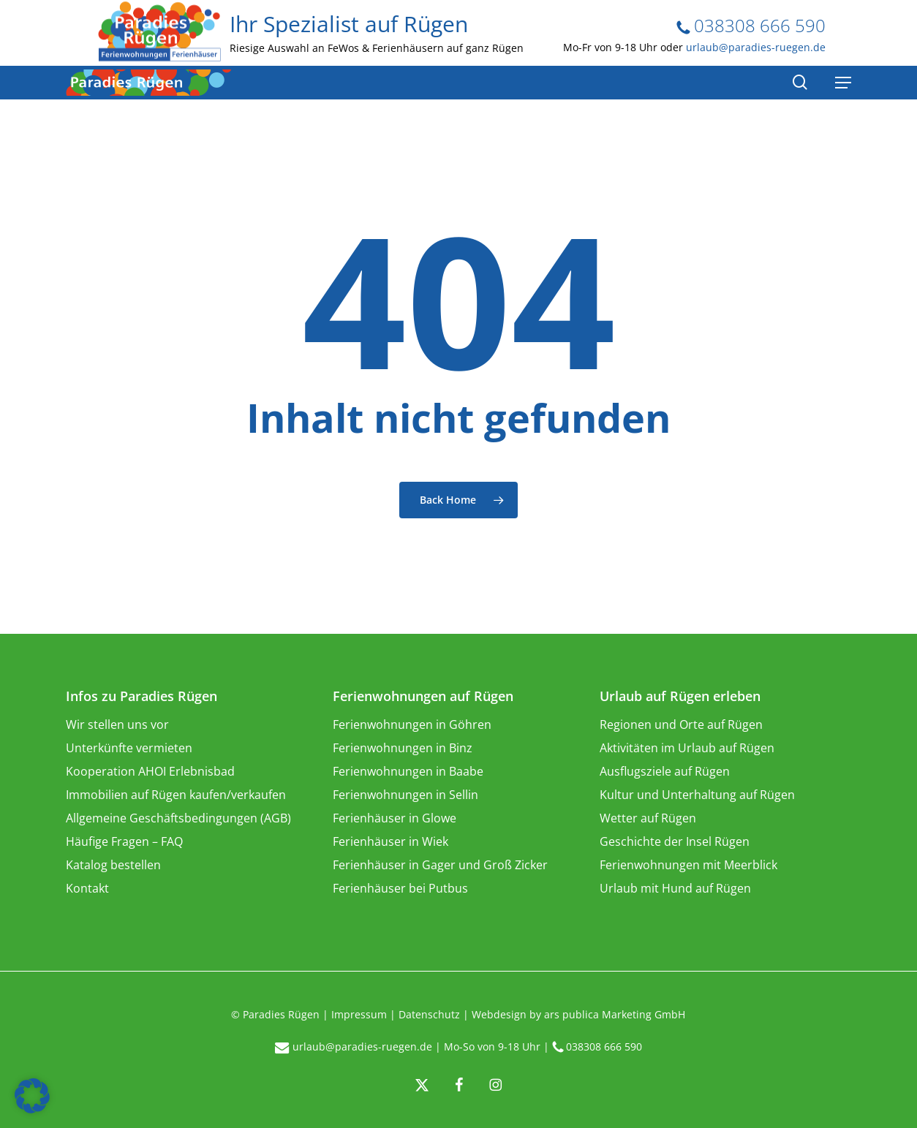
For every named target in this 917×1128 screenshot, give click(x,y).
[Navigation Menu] (843, 82)
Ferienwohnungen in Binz (402, 748)
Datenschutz (429, 1014)
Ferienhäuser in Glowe (394, 818)
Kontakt (87, 888)
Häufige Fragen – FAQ (124, 841)
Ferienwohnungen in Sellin (405, 795)
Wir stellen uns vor (117, 724)
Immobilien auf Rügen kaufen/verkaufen (176, 795)
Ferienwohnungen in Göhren (412, 724)
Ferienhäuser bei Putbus (400, 888)
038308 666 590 (751, 25)
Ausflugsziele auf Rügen (665, 771)
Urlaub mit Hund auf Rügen (675, 888)
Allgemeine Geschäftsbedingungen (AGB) (178, 818)
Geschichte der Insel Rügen (675, 841)
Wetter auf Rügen (648, 818)
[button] (32, 1096)
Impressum (359, 1014)
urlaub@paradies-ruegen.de (756, 47)
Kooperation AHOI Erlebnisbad (150, 771)
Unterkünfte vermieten (129, 748)
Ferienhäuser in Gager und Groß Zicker (440, 865)
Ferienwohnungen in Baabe (408, 771)
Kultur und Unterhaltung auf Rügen (697, 795)
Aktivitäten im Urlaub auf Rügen (687, 748)
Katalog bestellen (113, 865)
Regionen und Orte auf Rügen (681, 724)
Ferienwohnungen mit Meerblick (688, 865)
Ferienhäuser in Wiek (390, 841)
